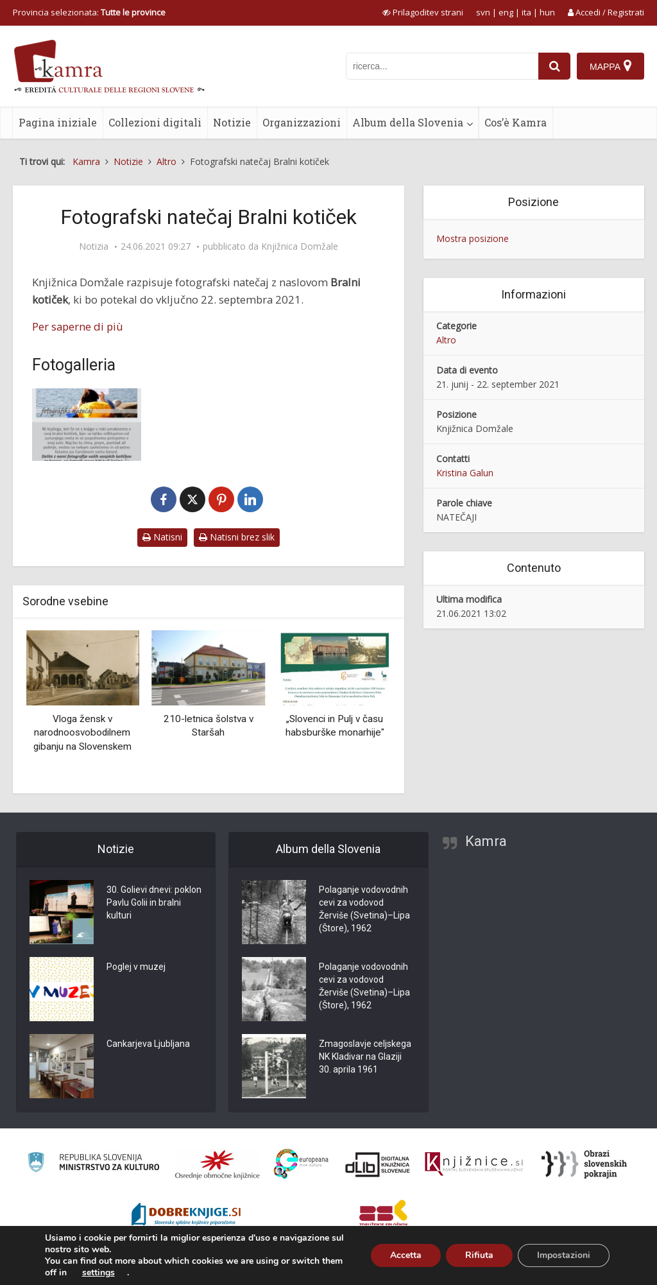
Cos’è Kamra (515, 122)
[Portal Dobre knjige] (186, 1216)
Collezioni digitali (154, 122)
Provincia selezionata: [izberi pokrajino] (89, 12)
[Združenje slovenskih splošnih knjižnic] (474, 1164)
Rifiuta (479, 1255)
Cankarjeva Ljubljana (148, 1044)
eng (506, 12)
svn (483, 12)
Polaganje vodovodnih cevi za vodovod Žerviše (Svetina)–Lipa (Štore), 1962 (364, 908)
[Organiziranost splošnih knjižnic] (217, 1164)
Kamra (486, 841)
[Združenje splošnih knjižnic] (383, 1216)
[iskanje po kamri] (442, 66)
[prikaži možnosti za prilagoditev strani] (422, 12)
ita (526, 12)
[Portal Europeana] (301, 1164)
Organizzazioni (301, 122)
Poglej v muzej (136, 967)
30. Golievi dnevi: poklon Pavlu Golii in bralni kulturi (154, 902)
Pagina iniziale (58, 122)
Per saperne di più (77, 326)
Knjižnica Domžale (299, 246)
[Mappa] (610, 66)
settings (98, 1273)
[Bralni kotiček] (86, 424)
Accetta (406, 1255)
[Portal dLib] (378, 1164)
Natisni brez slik (237, 537)
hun (547, 12)
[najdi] (554, 66)
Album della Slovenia (407, 122)
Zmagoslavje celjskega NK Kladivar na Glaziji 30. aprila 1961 (365, 1056)
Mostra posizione (472, 238)
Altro (446, 340)
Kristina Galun (464, 473)
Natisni (162, 537)
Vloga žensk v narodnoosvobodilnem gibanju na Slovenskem (82, 732)
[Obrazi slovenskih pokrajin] (584, 1164)
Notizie (232, 122)
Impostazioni (563, 1255)
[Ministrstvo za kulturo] (93, 1164)
